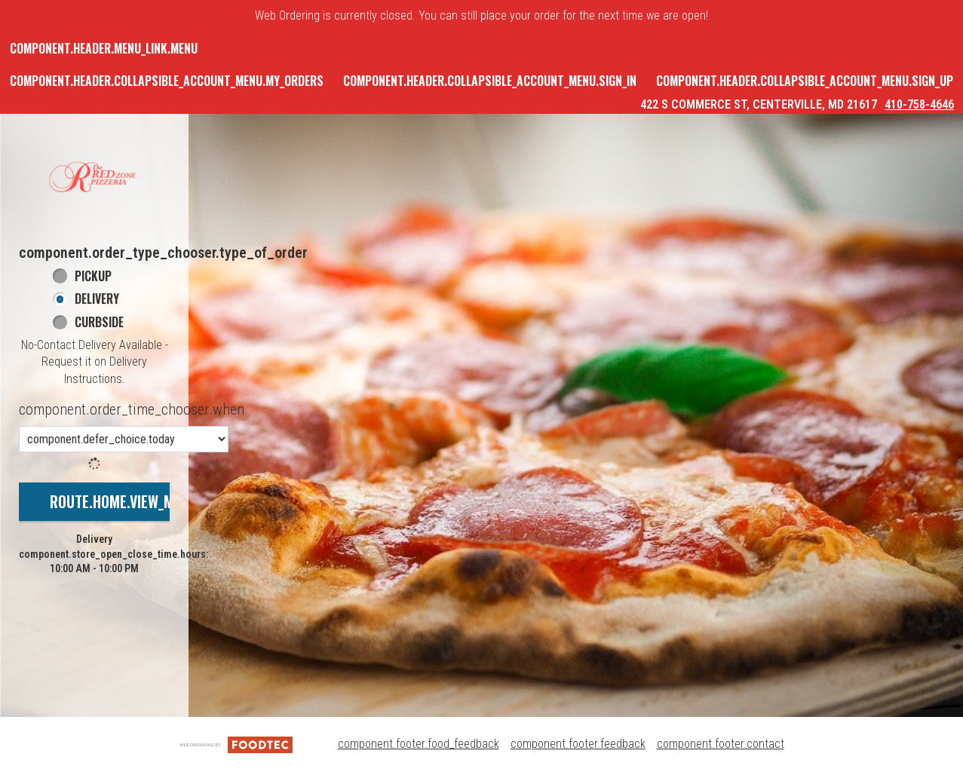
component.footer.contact (720, 744)
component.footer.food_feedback (418, 744)
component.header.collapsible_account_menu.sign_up (804, 81)
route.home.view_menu (124, 501)
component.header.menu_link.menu (104, 48)
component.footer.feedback (578, 744)
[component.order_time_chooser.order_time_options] (123, 439)
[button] (94, 178)
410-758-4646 (919, 104)
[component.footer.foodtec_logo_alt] (236, 744)
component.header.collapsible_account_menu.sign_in (489, 81)
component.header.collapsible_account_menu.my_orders (167, 81)
